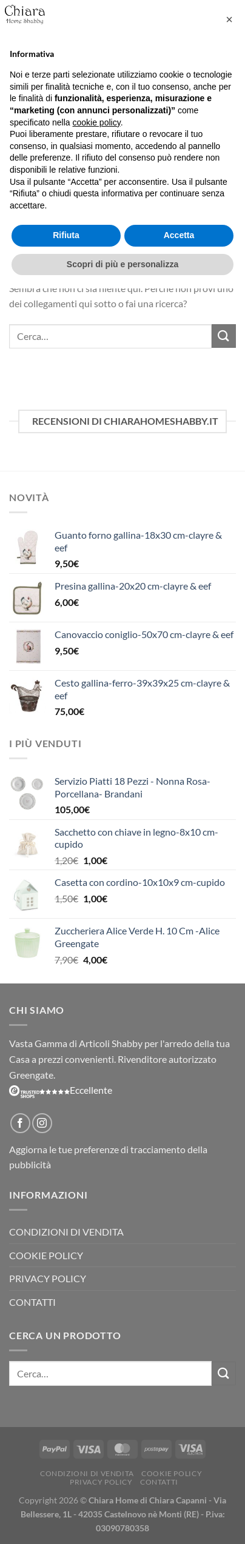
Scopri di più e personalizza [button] (122, 264)
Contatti (32, 1302)
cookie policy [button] (97, 122)
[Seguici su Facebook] (20, 1123)
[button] (229, 19)
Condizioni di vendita (66, 1231)
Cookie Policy (46, 1255)
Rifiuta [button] (66, 235)
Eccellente (60, 1090)
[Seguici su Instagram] (42, 1123)
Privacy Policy (47, 1278)
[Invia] (224, 336)
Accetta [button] (179, 235)
